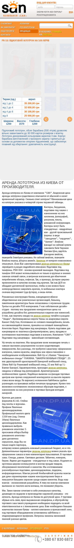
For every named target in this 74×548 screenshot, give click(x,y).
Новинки (24, 23)
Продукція (25, 31)
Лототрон (40, 260)
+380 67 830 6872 (57, 539)
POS (46, 528)
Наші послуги (7, 31)
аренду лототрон (42, 315)
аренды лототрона (41, 451)
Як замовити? (8, 27)
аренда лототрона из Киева (55, 263)
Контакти (5, 34)
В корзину (32, 93)
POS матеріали (27, 27)
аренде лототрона (57, 367)
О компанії (6, 23)
